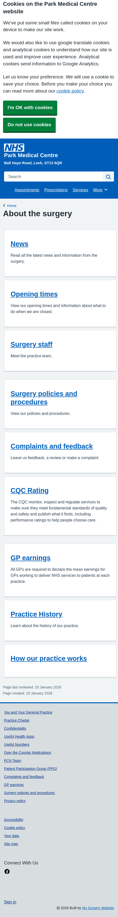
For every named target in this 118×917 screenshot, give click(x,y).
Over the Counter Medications (27, 752)
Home (11, 205)
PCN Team (12, 760)
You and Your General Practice (28, 712)
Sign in (10, 902)
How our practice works (49, 658)
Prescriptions (56, 190)
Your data (11, 836)
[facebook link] (7, 871)
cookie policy (69, 91)
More (100, 190)
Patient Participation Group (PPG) (30, 768)
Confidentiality (15, 728)
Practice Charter (17, 720)
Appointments (27, 190)
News (19, 243)
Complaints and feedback (52, 446)
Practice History (36, 614)
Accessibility (13, 819)
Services (80, 190)
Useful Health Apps (19, 736)
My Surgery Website (98, 908)
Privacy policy (15, 801)
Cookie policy (14, 827)
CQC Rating (30, 490)
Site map (11, 844)
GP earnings (31, 557)
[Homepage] (58, 151)
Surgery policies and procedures (44, 397)
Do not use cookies (29, 124)
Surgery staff (31, 344)
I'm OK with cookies (30, 107)
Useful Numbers (16, 744)
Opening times (34, 294)
